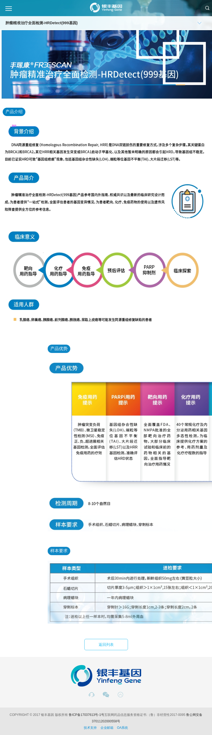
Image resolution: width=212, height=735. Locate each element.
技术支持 (90, 728)
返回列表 (106, 644)
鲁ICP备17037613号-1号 (86, 715)
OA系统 (122, 728)
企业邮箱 (106, 728)
